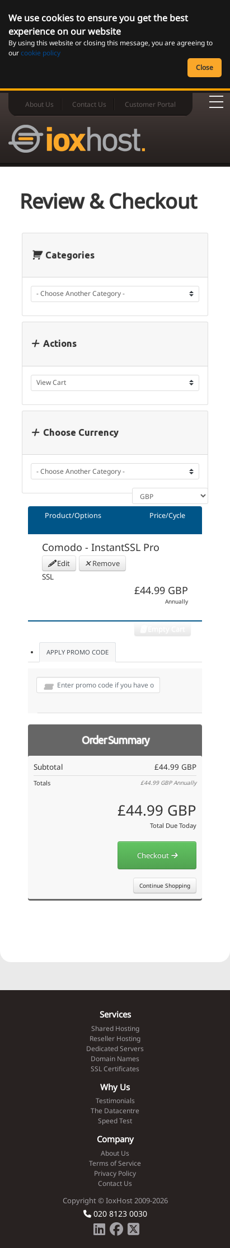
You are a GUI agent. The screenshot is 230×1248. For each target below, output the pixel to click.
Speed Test (115, 1120)
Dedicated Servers (115, 1048)
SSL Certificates (115, 1068)
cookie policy (40, 53)
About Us (39, 104)
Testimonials (115, 1100)
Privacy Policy (115, 1173)
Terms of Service (115, 1163)
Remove (102, 563)
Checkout (157, 855)
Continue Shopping (164, 885)
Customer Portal (150, 104)
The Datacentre (115, 1110)
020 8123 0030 (115, 1213)
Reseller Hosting (115, 1038)
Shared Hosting (115, 1028)
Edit (59, 563)
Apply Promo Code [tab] (77, 652)
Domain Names (115, 1058)
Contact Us (89, 104)
